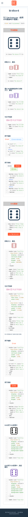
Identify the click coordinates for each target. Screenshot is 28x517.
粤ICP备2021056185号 (10, 512)
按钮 (10, 166)
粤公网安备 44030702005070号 (16, 513)
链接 (7, 139)
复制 (22, 23)
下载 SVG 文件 (14, 234)
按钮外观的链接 (16, 139)
